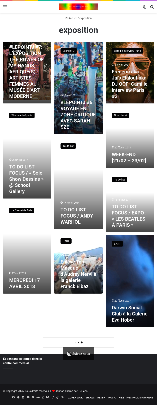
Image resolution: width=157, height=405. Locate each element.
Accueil (71, 18)
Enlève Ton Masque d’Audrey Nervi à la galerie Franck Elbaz (78, 274)
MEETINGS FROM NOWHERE (136, 397)
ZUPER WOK (75, 397)
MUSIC (112, 397)
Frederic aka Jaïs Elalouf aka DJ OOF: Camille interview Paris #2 (130, 84)
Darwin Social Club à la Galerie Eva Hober (130, 314)
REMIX (101, 397)
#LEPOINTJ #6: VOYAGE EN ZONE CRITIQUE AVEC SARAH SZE (78, 115)
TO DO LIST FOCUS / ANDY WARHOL (77, 216)
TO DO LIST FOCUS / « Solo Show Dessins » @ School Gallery (26, 179)
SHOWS (90, 397)
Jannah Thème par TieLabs (71, 391)
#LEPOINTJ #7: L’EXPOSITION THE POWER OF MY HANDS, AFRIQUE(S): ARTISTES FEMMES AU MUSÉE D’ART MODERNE (26, 71)
